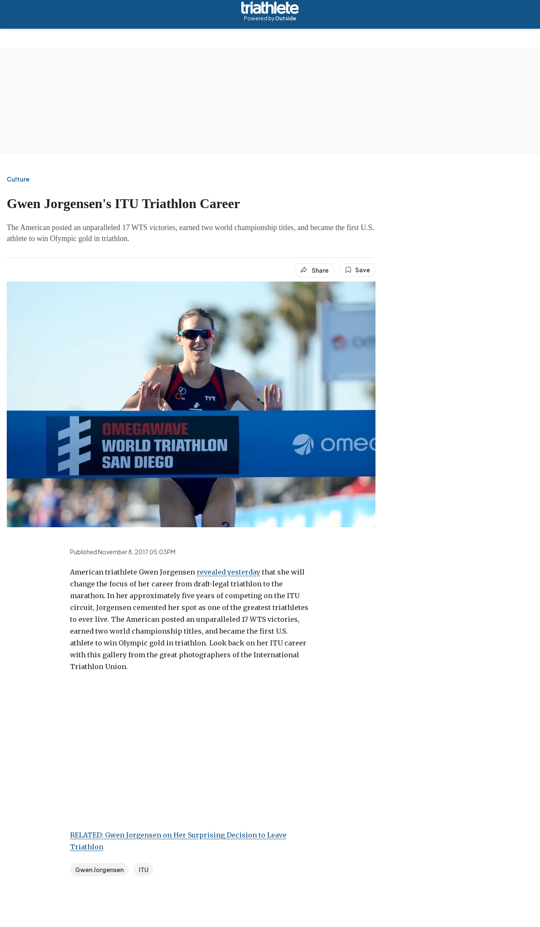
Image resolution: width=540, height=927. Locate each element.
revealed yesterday (228, 572)
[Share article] (314, 270)
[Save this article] (357, 269)
